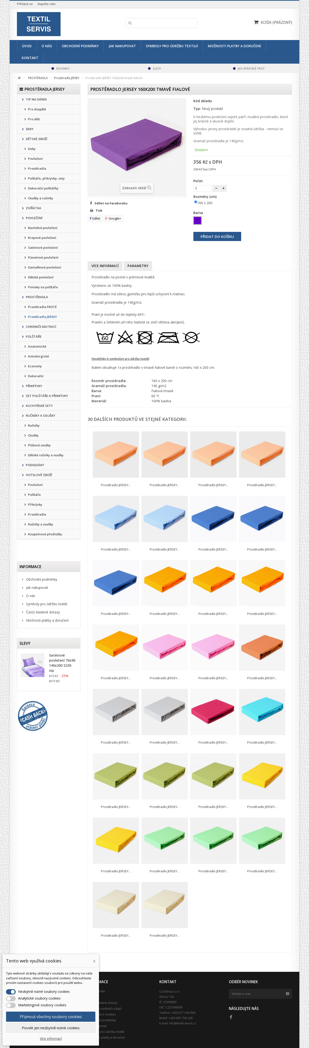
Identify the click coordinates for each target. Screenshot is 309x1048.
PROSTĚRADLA (36, 297)
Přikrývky (34, 504)
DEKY (29, 129)
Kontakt (30, 57)
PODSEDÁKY (34, 465)
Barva (198, 212)
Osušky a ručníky (40, 198)
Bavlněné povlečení (42, 228)
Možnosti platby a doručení (234, 46)
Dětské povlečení (40, 277)
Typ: (197, 108)
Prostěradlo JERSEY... (116, 485)
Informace (30, 566)
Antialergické (38, 356)
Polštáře (34, 494)
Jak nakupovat (122, 46)
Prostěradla (36, 168)
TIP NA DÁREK (36, 99)
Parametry (137, 265)
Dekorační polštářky (42, 188)
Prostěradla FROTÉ (42, 307)
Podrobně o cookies (102, 1014)
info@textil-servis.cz (182, 1023)
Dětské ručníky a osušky (45, 455)
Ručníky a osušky (40, 524)
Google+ (113, 218)
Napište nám (47, 4)
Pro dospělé (36, 109)
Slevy (25, 643)
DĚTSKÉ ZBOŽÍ (36, 139)
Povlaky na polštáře (42, 287)
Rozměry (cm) (205, 196)
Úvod (27, 46)
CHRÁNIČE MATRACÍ (40, 326)
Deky (31, 149)
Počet (198, 181)
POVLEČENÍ (33, 218)
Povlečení (35, 158)
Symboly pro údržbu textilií (172, 46)
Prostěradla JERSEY (42, 317)
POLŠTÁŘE (33, 336)
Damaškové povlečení (44, 267)
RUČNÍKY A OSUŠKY (40, 415)
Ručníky (33, 425)
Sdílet (95, 218)
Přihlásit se (25, 4)
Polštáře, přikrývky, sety (46, 178)
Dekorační (35, 376)
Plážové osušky (39, 445)
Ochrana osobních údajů (104, 1009)
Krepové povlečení (41, 237)
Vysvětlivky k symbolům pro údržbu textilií (120, 359)
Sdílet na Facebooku (110, 203)
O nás (47, 46)
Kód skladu (202, 101)
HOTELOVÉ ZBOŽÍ (38, 475)
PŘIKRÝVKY (33, 386)
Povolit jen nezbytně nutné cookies (51, 1027)
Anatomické (36, 346)
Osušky (33, 435)
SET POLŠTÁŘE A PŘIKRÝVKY (46, 396)
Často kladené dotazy (42, 612)
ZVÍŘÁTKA (33, 208)
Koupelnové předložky (44, 534)
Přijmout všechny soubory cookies (51, 1016)
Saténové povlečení (42, 247)
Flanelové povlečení (42, 257)
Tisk (99, 210)
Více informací (105, 265)
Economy (34, 366)
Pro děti (33, 119)
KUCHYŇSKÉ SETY (39, 405)
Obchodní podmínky (80, 46)
